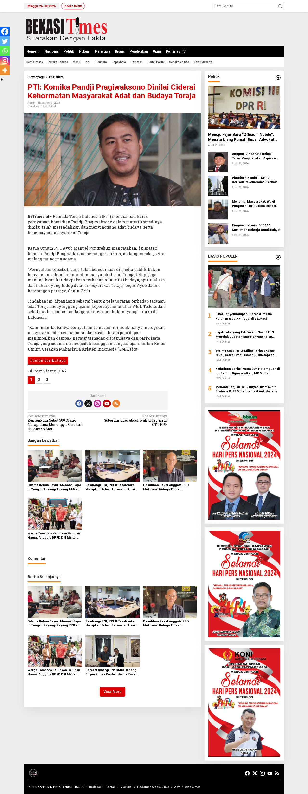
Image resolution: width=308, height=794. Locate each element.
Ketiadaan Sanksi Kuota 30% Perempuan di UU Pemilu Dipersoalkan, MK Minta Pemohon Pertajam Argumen (247, 371)
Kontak (111, 787)
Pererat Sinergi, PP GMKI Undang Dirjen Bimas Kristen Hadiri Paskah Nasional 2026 (112, 672)
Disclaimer (192, 787)
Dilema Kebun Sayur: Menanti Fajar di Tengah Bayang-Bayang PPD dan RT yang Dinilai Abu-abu (55, 487)
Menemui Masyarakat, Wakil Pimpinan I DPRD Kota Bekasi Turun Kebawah (254, 204)
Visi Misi (126, 787)
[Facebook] (5, 31)
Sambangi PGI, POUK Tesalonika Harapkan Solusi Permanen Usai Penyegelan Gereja (110, 487)
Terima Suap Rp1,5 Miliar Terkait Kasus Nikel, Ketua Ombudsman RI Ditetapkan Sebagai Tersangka (245, 353)
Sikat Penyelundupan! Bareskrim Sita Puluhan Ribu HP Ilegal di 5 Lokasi (243, 316)
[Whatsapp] (5, 51)
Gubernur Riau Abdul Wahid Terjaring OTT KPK (134, 420)
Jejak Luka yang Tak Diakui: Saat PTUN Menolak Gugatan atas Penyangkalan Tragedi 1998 (244, 335)
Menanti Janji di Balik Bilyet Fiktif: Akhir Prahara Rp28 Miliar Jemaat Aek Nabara (246, 389)
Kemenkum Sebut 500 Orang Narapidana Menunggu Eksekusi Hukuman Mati (61, 422)
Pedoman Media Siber (153, 787)
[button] (280, 6)
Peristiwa (33, 106)
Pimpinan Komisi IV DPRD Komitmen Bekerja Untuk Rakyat (256, 228)
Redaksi (95, 787)
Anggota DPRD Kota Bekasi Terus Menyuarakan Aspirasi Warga (254, 156)
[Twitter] (5, 41)
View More (112, 691)
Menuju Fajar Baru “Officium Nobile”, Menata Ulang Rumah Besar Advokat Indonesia (241, 137)
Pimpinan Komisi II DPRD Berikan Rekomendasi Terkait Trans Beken (254, 180)
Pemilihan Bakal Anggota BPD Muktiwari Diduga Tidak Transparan (166, 487)
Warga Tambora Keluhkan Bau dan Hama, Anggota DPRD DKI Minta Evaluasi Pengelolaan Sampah (54, 535)
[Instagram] (5, 60)
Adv (177, 787)
